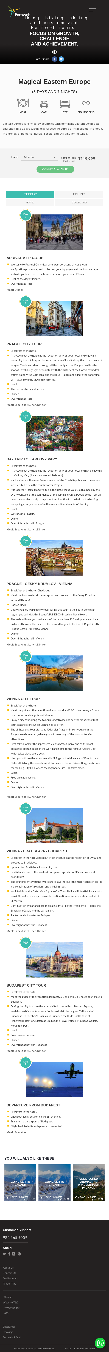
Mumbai (39, 157)
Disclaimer (9, 1325)
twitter (4, 1253)
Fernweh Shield (12, 1336)
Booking (8, 1331)
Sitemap (7, 1296)
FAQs (6, 1312)
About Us (8, 1266)
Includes (79, 193)
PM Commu (50, 1348)
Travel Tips (9, 1282)
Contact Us (9, 1272)
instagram (13, 1253)
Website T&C (10, 1301)
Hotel (30, 201)
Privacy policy (11, 1306)
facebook (9, 1253)
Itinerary (30, 193)
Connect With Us (55, 168)
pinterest (19, 1253)
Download (79, 201)
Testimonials (10, 1277)
